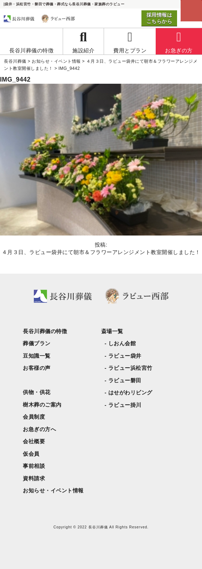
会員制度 (34, 417)
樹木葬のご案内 (42, 405)
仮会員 (31, 454)
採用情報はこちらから (159, 18)
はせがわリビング (130, 392)
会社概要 (34, 441)
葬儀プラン (37, 343)
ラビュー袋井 (124, 356)
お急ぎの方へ (39, 429)
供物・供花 (37, 392)
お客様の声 (37, 368)
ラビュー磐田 (124, 380)
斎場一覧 (112, 331)
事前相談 (34, 466)
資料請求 (34, 478)
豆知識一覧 (37, 356)
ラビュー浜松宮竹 (130, 368)
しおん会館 (122, 343)
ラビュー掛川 (124, 405)
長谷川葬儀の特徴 (45, 331)
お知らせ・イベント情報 (53, 490)
